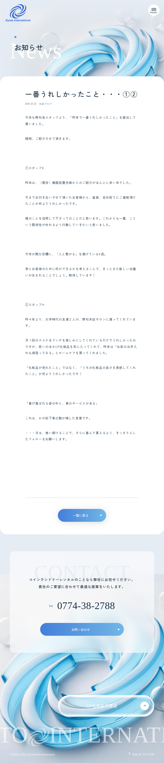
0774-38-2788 (86, 605)
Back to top (141, 754)
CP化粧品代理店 (117, 706)
